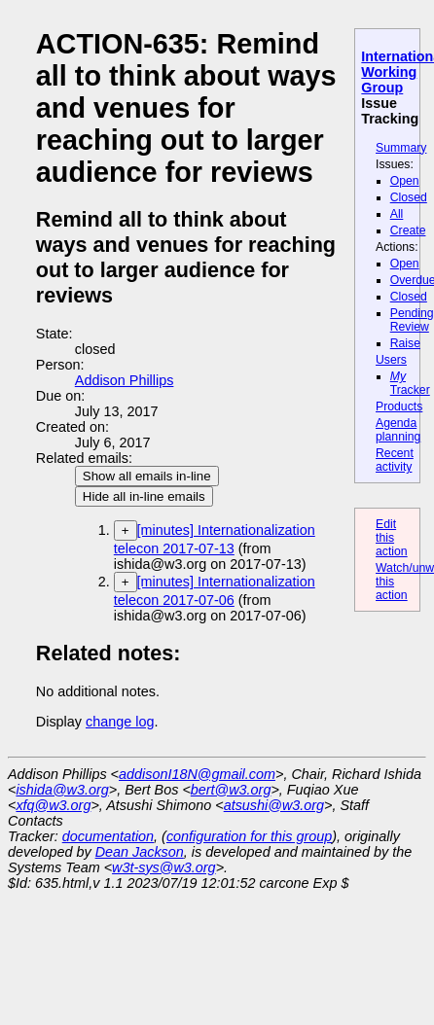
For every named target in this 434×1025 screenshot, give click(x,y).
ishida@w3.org (62, 789)
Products (399, 406)
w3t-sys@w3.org (164, 867)
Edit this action (392, 537)
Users (391, 360)
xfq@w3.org (53, 805)
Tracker (410, 383)
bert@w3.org (231, 789)
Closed (408, 197)
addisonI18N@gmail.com (197, 774)
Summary (401, 148)
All (397, 214)
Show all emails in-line (147, 476)
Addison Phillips (124, 380)
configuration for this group (249, 836)
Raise (405, 343)
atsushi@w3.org (274, 805)
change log (120, 721)
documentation (108, 836)
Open (404, 181)
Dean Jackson (139, 852)
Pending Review (412, 320)
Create (408, 230)
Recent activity (395, 460)
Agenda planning (398, 429)
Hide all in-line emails (144, 496)
